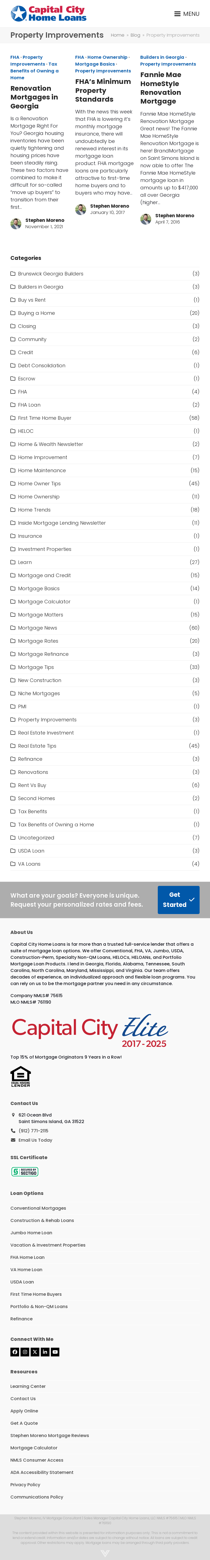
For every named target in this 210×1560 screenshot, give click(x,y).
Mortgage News (37, 627)
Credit (25, 352)
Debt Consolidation (41, 365)
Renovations (33, 772)
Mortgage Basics (95, 64)
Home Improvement (42, 457)
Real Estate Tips (37, 745)
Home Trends (34, 509)
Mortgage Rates (38, 640)
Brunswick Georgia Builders (50, 273)
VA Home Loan (26, 1270)
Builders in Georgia (162, 57)
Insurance (30, 536)
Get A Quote (24, 1423)
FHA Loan (29, 404)
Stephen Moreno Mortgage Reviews (49, 1435)
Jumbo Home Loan (31, 1233)
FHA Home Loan (27, 1257)
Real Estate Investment (46, 732)
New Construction (39, 680)
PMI (22, 706)
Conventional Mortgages (38, 1208)
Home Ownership (107, 57)
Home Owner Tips (39, 483)
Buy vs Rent (32, 299)
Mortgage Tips (36, 667)
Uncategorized (36, 837)
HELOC (26, 431)
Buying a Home (36, 313)
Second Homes (36, 798)
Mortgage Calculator (44, 601)
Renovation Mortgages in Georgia (34, 97)
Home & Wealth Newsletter (50, 444)
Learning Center (28, 1386)
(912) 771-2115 (33, 1131)
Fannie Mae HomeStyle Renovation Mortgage (160, 88)
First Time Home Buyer (44, 418)
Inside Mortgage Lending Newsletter (62, 522)
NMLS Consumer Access (36, 1460)
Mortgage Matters (40, 614)
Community (32, 339)
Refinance (30, 759)
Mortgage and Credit (44, 575)
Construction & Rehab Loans (42, 1220)
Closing (27, 326)
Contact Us (23, 1399)
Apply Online (24, 1411)
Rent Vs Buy (32, 785)
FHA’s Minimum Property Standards (103, 90)
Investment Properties (44, 549)
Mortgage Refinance (43, 654)
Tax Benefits (32, 811)
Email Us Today (35, 1140)
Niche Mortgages (39, 693)
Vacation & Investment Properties (48, 1245)
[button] (187, 13)
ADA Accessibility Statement (42, 1472)
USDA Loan (31, 850)
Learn (25, 562)
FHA (14, 57)
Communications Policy (36, 1497)
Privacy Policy (25, 1485)
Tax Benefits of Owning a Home (34, 71)
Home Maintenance (42, 470)
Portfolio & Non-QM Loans (39, 1306)
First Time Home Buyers (36, 1294)
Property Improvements (27, 60)
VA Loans (29, 863)
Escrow (26, 378)
